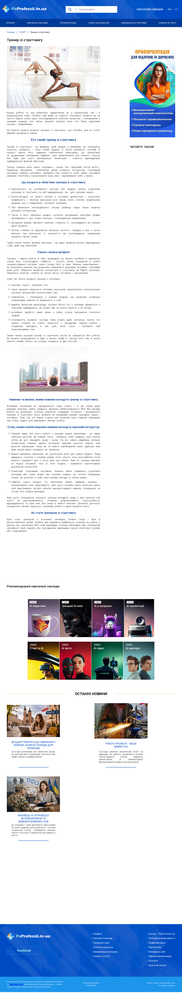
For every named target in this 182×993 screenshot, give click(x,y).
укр (176, 9)
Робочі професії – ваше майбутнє (121, 746)
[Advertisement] (53, 557)
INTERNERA (91, 987)
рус (170, 9)
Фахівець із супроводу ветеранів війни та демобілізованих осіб (33, 819)
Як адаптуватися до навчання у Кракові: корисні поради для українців (33, 746)
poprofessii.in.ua (16, 985)
